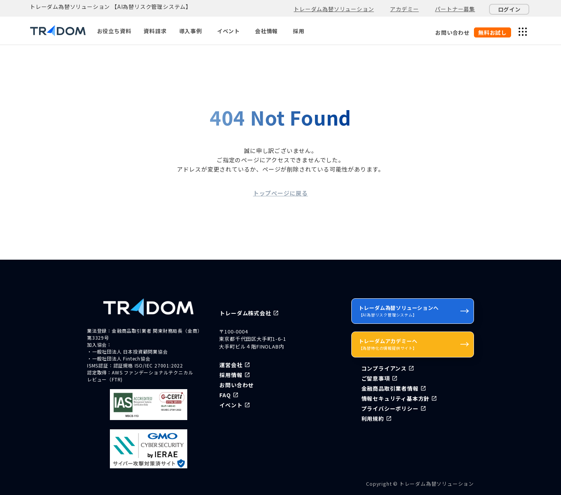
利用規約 (372, 418)
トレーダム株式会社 (245, 313)
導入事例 (190, 31)
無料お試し (492, 32)
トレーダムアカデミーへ (414, 344)
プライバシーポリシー (390, 408)
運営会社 (230, 365)
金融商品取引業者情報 (390, 388)
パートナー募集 (455, 9)
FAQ (225, 395)
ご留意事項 (375, 378)
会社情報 (266, 31)
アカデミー (404, 9)
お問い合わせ (452, 32)
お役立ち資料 (114, 31)
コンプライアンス (384, 368)
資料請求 (155, 31)
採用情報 (230, 375)
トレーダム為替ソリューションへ (414, 311)
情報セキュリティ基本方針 (395, 398)
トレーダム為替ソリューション (334, 9)
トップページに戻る (280, 193)
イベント (228, 31)
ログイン (509, 9)
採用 (298, 31)
